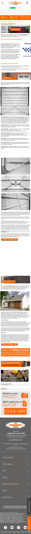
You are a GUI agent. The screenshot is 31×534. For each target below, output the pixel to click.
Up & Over (11, 21)
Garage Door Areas (11, 521)
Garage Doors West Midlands (5, 519)
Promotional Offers (6, 384)
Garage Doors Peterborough (5, 518)
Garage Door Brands (3, 521)
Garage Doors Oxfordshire (16, 516)
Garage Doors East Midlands (17, 519)
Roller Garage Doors (12, 520)
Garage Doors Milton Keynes (17, 517)
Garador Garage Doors (4, 512)
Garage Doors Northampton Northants (7, 513)
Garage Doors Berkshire (4, 522)
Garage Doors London (4, 520)
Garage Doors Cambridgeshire (5, 517)
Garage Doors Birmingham (5, 515)
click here (14, 532)
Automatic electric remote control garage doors (9, 515)
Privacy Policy (23, 508)
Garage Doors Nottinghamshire (22, 521)
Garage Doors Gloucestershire (15, 522)
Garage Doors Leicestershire (5, 516)
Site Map (18, 508)
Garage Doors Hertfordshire (5, 520)
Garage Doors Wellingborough (20, 513)
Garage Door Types (21, 520)
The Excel (3, 311)
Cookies (13, 508)
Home (2, 21)
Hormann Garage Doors (13, 512)
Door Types (6, 21)
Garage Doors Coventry (25, 518)
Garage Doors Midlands (15, 518)
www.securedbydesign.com (11, 69)
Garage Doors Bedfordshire (16, 515)
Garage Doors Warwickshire (18, 514)
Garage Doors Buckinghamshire (17, 520)
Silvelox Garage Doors (23, 515)
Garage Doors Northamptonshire (6, 514)
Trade (29, 507)
